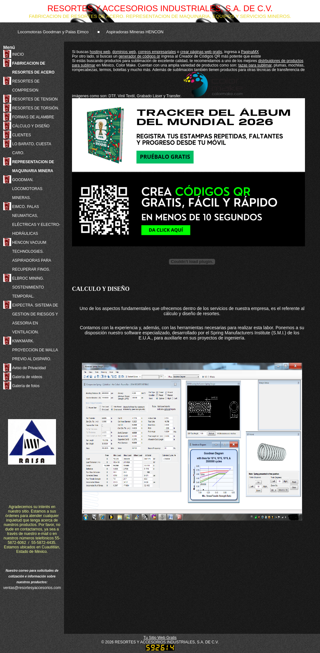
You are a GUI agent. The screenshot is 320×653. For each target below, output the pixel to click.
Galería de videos (27, 377)
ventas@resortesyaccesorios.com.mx (35, 587)
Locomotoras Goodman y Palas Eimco (53, 31)
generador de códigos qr (139, 56)
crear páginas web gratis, (201, 52)
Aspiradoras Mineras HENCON (135, 31)
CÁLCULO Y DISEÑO (31, 126)
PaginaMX (250, 52)
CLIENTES (21, 135)
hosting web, (100, 52)
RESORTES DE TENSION (35, 99)
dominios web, (124, 52)
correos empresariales (157, 52)
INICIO (18, 54)
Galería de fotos (25, 386)
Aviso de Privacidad (29, 368)
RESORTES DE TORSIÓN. (35, 108)
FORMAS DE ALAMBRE (33, 117)
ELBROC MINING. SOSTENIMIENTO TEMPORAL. (28, 287)
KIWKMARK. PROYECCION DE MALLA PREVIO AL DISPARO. (35, 350)
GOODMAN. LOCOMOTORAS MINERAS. (27, 189)
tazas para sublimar (255, 65)
